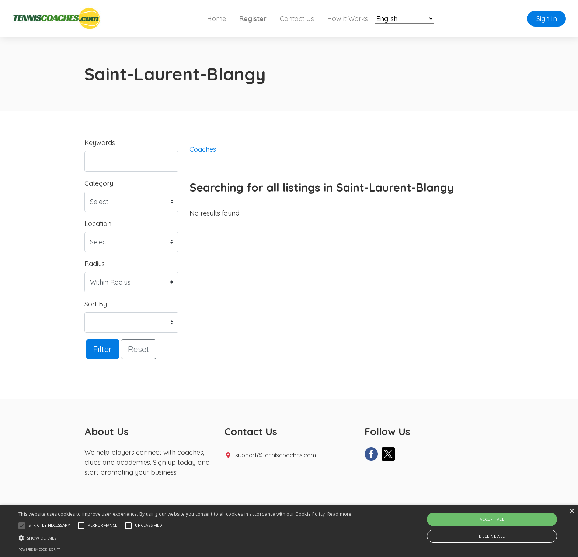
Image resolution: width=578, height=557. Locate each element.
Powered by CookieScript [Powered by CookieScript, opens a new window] (39, 549)
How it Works (347, 18)
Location (97, 223)
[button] (21, 525)
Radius (94, 263)
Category (98, 183)
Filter (102, 349)
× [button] (571, 511)
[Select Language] (404, 19)
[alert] (289, 531)
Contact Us (297, 18)
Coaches (202, 149)
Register (253, 18)
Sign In (546, 18)
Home (216, 18)
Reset (138, 349)
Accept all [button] (492, 519)
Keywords (99, 142)
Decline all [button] (492, 536)
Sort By (95, 304)
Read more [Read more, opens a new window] (339, 514)
